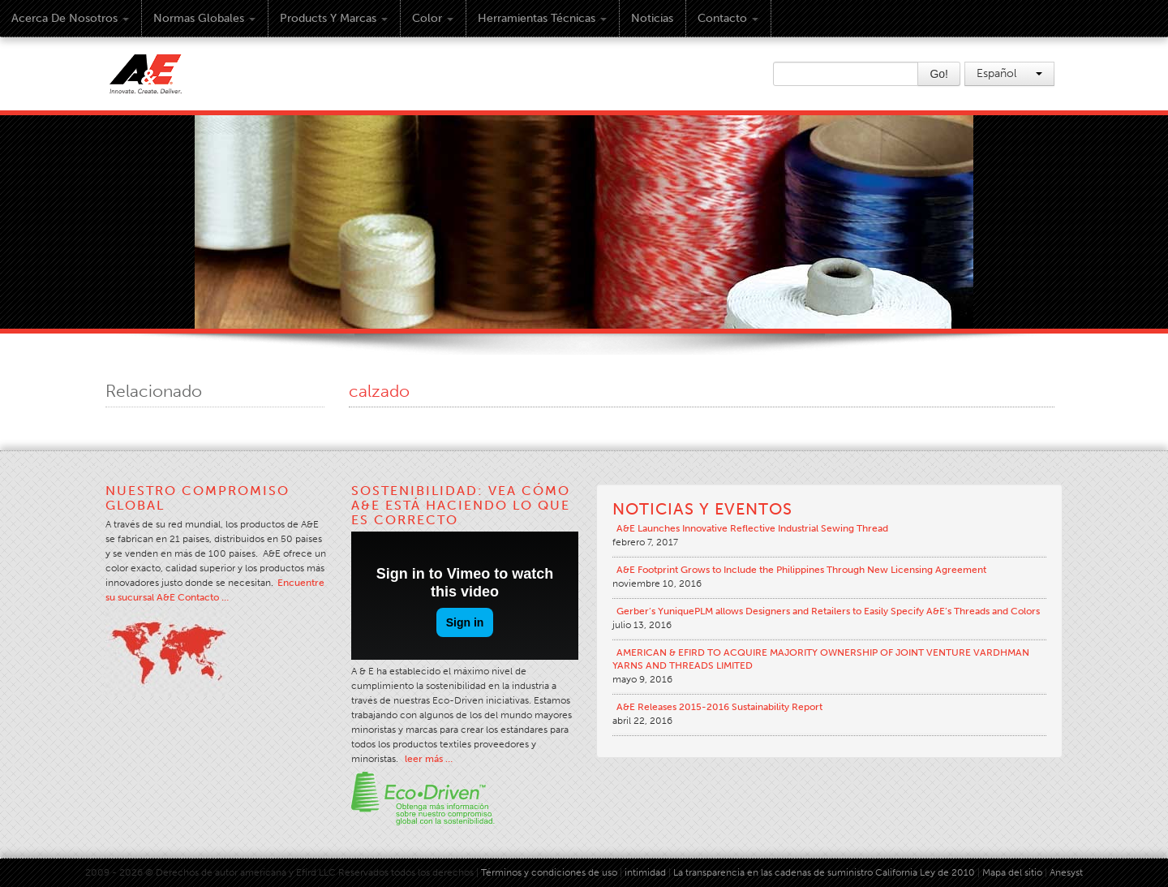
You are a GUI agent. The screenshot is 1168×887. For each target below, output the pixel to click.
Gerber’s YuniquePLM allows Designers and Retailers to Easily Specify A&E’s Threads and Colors (828, 611)
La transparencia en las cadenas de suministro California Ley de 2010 (824, 872)
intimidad (645, 872)
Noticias (652, 18)
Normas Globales (204, 18)
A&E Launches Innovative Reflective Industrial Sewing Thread (752, 528)
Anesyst (1066, 872)
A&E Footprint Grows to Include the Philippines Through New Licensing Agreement (801, 569)
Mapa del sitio (1012, 872)
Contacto (728, 18)
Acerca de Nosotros (70, 18)
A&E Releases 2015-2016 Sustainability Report (719, 707)
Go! (939, 73)
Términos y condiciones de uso (549, 872)
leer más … (429, 758)
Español (1009, 73)
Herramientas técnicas (542, 18)
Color (432, 18)
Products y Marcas (334, 18)
